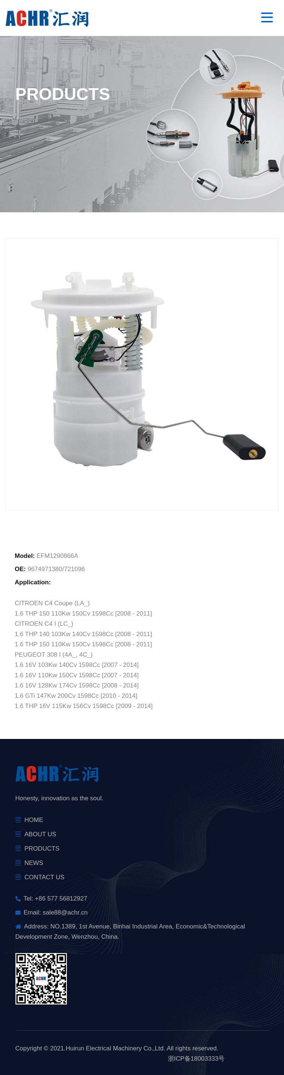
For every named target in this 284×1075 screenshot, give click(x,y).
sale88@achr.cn (65, 912)
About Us (41, 834)
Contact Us (45, 877)
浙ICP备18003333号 (196, 1058)
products (42, 848)
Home (34, 819)
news (34, 862)
